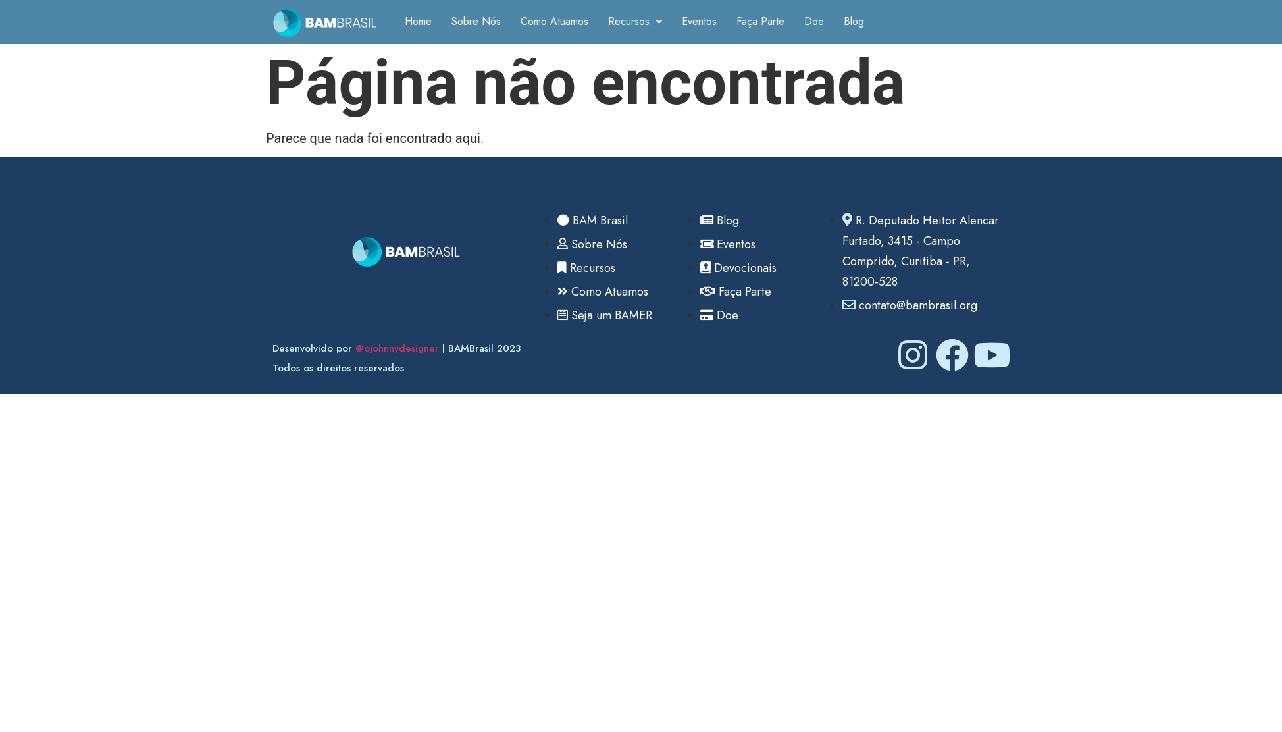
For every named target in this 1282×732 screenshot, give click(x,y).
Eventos (699, 21)
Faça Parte (760, 21)
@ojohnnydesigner (397, 348)
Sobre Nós (476, 21)
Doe (814, 21)
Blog (854, 21)
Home (418, 21)
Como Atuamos (554, 21)
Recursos (635, 21)
